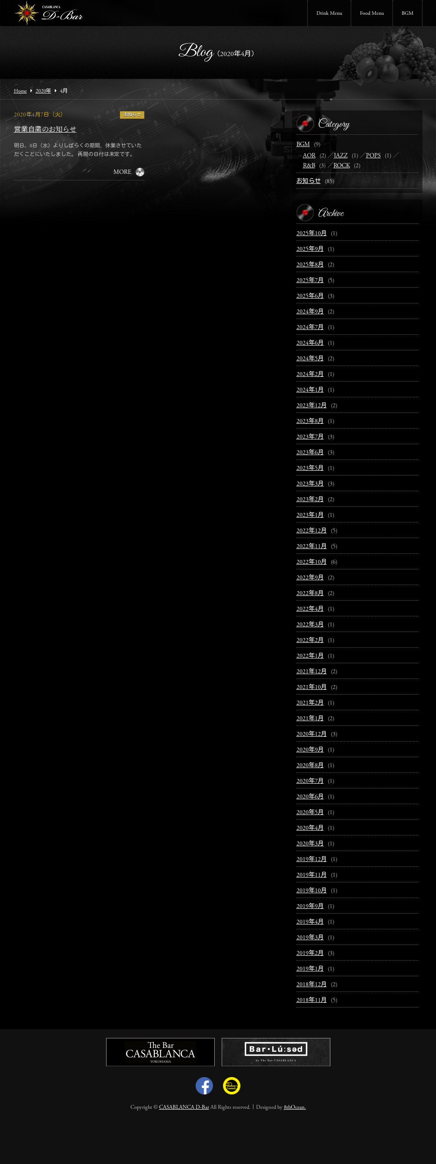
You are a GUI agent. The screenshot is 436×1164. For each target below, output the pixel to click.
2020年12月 (311, 735)
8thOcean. (295, 1107)
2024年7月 (310, 328)
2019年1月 (310, 969)
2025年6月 (310, 296)
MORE (122, 173)
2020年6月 (310, 797)
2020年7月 (310, 781)
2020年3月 (310, 844)
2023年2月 (310, 500)
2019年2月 (310, 954)
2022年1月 (310, 656)
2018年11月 (311, 1001)
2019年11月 (311, 875)
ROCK (341, 166)
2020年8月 (310, 766)
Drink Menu (329, 13)
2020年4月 (310, 828)
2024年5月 (310, 359)
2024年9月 (310, 312)
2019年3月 (310, 938)
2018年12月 (311, 985)
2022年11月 (311, 547)
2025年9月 (310, 249)
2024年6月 (310, 343)
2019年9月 (310, 907)
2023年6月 (310, 453)
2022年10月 (311, 562)
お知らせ (132, 115)
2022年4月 (310, 609)
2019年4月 (310, 922)
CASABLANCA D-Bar (184, 1107)
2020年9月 (310, 750)
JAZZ (341, 156)
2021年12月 (311, 672)
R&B (309, 166)
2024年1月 (310, 390)
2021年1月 (310, 719)
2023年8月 (310, 422)
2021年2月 (310, 703)
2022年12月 (311, 531)
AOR (309, 156)
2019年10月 (311, 891)
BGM (407, 13)
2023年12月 (311, 406)
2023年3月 (310, 484)
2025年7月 (310, 281)
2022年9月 (310, 578)
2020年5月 (310, 813)
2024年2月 (310, 375)
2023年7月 (310, 437)
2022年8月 (310, 594)
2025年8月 (310, 265)
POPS (373, 156)
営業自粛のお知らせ (45, 129)
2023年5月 (310, 469)
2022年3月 (310, 625)
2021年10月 (311, 688)
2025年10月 (311, 234)
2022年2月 (310, 641)
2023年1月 (310, 515)
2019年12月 (311, 860)
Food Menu (372, 13)
